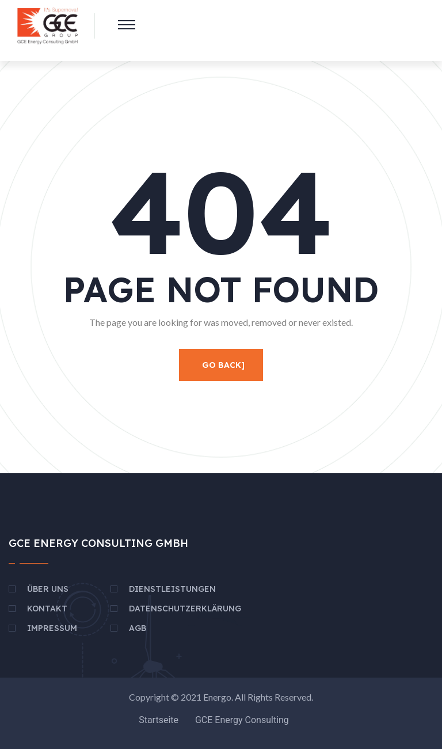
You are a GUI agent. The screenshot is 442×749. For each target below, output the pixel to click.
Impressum (52, 628)
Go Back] (223, 365)
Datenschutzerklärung (185, 608)
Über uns (47, 589)
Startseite (158, 719)
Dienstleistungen (172, 589)
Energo (217, 696)
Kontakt (47, 608)
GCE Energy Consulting (242, 719)
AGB (137, 628)
